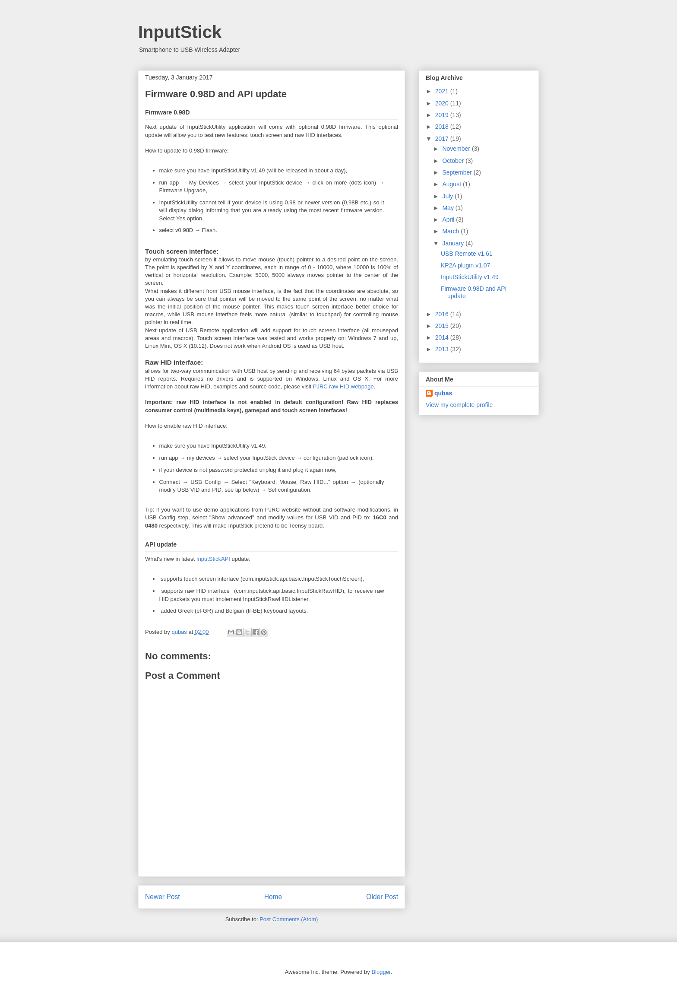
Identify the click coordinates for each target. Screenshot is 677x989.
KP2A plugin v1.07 (465, 265)
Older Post (382, 896)
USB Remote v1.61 (467, 253)
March (451, 231)
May (448, 207)
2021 (442, 91)
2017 (442, 138)
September (457, 172)
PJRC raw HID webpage (343, 386)
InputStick (179, 31)
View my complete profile (459, 404)
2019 (442, 114)
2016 (442, 314)
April (449, 219)
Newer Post (162, 896)
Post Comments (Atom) (288, 919)
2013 (442, 349)
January (453, 243)
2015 (442, 325)
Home (273, 896)
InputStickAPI (213, 559)
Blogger (380, 972)
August (452, 184)
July (448, 196)
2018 (442, 126)
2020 (442, 103)
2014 (442, 337)
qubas (443, 393)
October (453, 160)
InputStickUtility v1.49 (470, 276)
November (456, 148)
